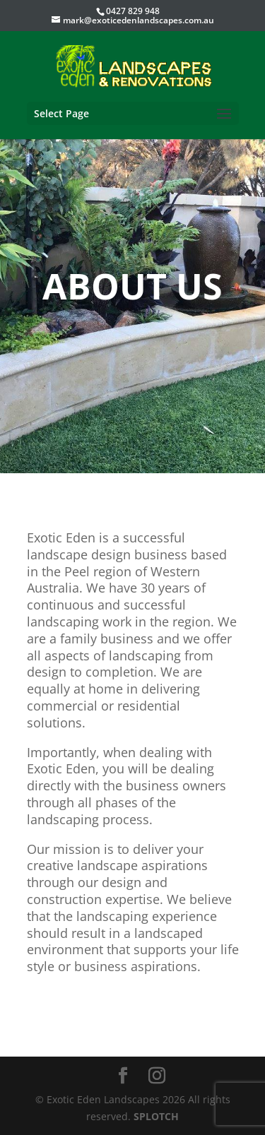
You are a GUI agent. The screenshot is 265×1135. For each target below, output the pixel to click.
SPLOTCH (156, 1116)
